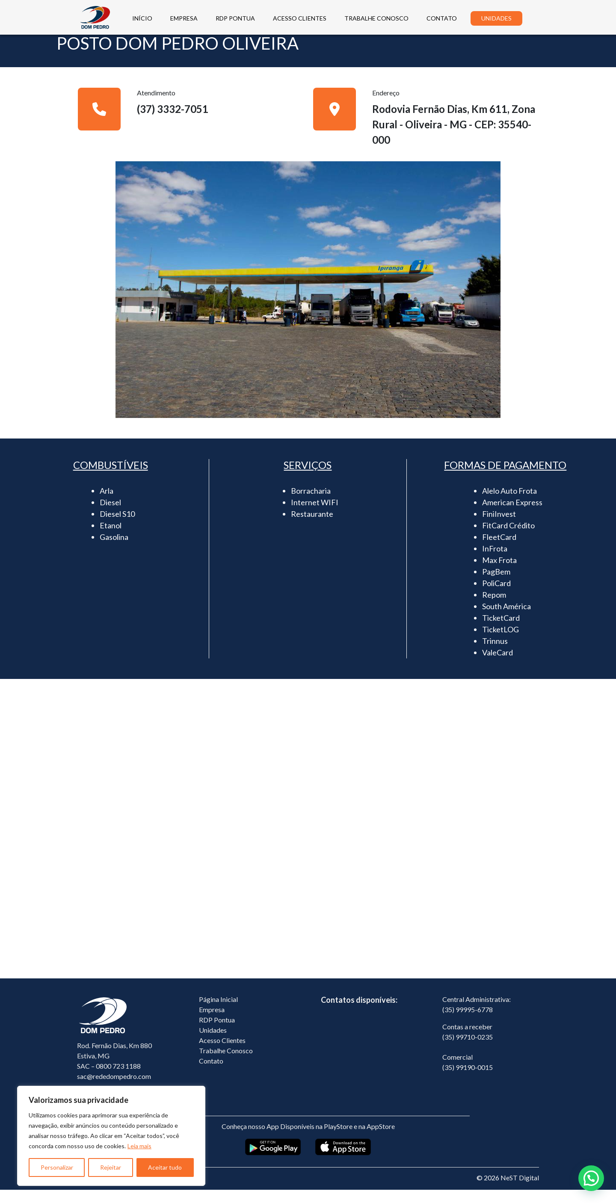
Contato (211, 1074)
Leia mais (139, 1146)
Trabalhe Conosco (226, 1064)
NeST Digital (519, 1191)
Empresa (212, 1023)
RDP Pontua (217, 1033)
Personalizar (57, 1167)
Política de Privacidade (111, 1191)
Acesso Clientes (222, 1053)
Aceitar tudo (165, 1167)
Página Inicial (218, 1012)
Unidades (213, 1043)
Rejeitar (110, 1167)
